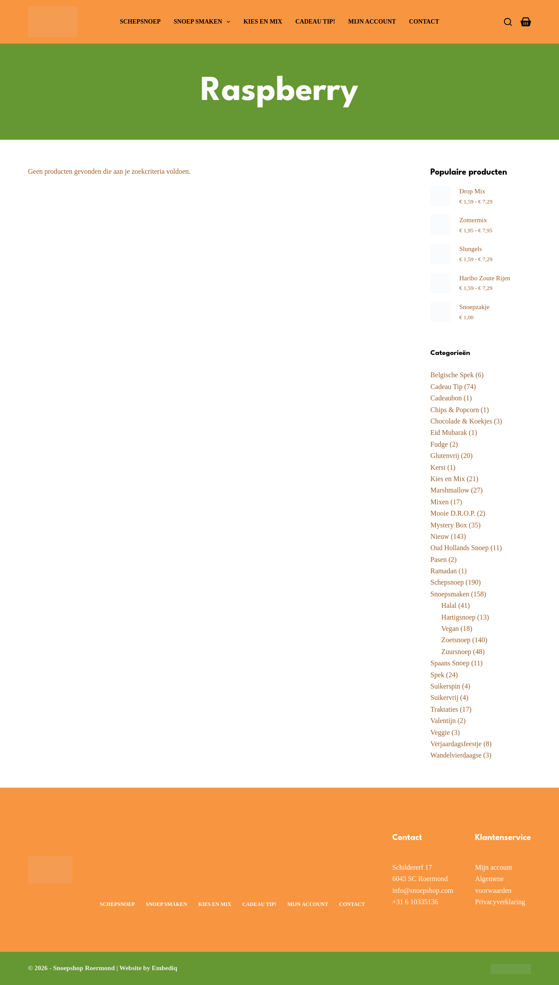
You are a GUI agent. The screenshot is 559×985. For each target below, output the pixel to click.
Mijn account (372, 21)
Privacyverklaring (500, 902)
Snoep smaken (204, 22)
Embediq (164, 967)
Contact (424, 21)
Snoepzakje (474, 306)
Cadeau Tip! (315, 21)
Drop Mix (472, 191)
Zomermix (473, 220)
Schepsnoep (140, 21)
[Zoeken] (508, 22)
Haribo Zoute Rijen (485, 278)
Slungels (470, 248)
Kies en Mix (262, 21)
